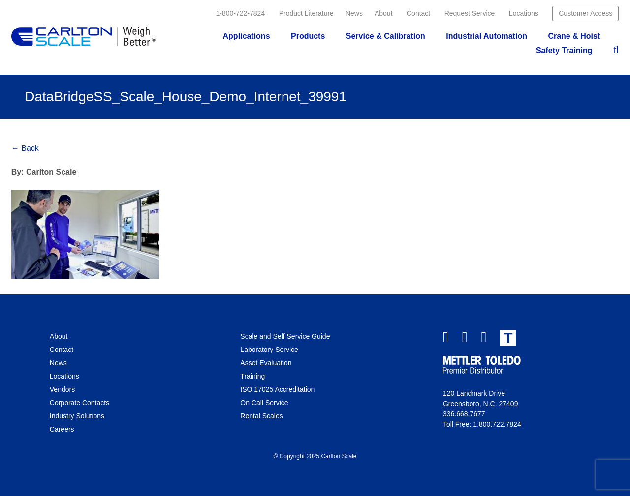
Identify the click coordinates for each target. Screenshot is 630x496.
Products (308, 36)
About (384, 13)
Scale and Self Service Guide (285, 336)
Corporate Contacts (79, 403)
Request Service (469, 13)
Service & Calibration (385, 36)
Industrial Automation (486, 36)
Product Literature (306, 13)
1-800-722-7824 (240, 13)
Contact (418, 13)
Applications (246, 36)
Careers (62, 429)
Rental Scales (261, 416)
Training (252, 376)
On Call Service (264, 403)
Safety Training (564, 50)
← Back (25, 148)
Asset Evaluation (265, 363)
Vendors (62, 389)
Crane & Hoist (574, 36)
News (354, 13)
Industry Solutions (77, 416)
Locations (523, 13)
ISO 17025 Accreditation (277, 389)
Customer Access (585, 13)
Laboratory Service (269, 349)
